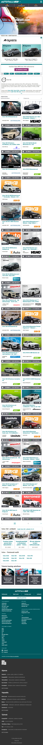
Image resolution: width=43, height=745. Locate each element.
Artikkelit (39, 594)
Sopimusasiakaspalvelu (6, 623)
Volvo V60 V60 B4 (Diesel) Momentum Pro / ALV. (30, 143)
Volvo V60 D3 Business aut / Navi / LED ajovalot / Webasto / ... (32, 117)
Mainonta (4, 618)
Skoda (3, 639)
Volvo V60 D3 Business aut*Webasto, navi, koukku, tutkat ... (11, 144)
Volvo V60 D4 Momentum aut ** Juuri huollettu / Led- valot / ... (10, 353)
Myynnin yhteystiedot (6, 621)
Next (40, 50)
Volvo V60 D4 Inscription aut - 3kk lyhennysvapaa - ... (11, 458)
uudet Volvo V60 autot (16, 91)
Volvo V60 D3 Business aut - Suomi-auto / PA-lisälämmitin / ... (11, 432)
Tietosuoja (24, 622)
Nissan (3, 636)
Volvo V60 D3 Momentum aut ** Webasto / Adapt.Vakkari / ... (31, 222)
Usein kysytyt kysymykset (27, 619)
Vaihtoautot (4, 594)
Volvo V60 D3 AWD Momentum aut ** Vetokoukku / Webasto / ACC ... (11, 196)
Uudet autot (16, 594)
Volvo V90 (22, 90)
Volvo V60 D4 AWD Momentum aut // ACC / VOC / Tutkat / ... (32, 511)
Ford (3, 631)
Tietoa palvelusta (25, 617)
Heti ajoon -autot (5, 606)
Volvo (3, 643)
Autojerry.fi (24, 603)
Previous (3, 50)
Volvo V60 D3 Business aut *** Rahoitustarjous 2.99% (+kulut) (31, 300)
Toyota (3, 640)
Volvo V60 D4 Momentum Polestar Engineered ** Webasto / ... (32, 327)
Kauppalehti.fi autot (26, 612)
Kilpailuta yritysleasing (6, 610)
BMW (3, 629)
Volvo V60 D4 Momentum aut (9, 116)
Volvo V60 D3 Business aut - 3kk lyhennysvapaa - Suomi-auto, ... (10, 300)
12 (31, 529)
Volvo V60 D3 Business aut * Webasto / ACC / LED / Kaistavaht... (30, 485)
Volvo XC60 (10, 90)
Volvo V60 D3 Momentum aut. (10, 169)
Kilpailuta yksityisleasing (7, 609)
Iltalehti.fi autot (25, 611)
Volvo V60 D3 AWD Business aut (31, 352)
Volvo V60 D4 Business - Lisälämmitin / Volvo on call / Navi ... (32, 406)
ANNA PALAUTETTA (21, 598)
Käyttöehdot (24, 620)
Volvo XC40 (16, 90)
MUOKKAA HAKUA (21, 69)
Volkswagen (4, 642)
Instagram (6, 652)
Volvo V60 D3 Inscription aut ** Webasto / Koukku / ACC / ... (10, 484)
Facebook (6, 650)
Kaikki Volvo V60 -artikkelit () (25, 529)
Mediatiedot (4, 615)
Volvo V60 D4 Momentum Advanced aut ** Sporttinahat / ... (31, 432)
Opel (3, 637)
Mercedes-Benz (5, 634)
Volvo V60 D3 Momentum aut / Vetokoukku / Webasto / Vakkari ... (31, 459)
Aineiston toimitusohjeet (7, 620)
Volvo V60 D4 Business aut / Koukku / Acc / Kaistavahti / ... (31, 248)
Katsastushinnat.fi (25, 604)
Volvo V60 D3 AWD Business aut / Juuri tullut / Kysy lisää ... (11, 274)
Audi (3, 628)
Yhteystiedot (24, 623)
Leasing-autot (27, 594)
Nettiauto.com (24, 606)
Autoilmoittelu (5, 617)
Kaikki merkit (4, 645)
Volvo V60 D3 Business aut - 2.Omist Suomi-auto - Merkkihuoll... (9, 406)
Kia (2, 632)
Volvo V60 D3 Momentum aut (9, 326)
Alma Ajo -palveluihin (14, 656)
